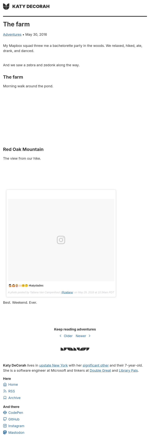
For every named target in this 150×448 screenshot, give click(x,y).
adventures (12, 34)
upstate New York (53, 365)
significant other (96, 365)
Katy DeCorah (31, 6)
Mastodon (13, 432)
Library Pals (128, 370)
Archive (11, 397)
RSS (9, 391)
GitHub (11, 419)
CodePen (13, 412)
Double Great (100, 370)
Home (10, 384)
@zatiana (67, 292)
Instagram (13, 426)
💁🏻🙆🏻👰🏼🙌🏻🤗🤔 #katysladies (26, 285)
